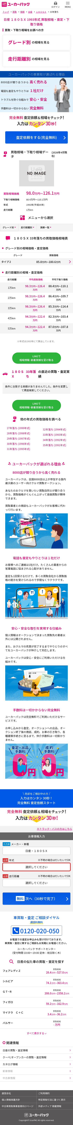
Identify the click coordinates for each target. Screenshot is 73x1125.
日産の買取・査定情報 (15, 1050)
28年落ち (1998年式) (18, 433)
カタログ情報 (10, 1064)
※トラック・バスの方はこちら (54, 829)
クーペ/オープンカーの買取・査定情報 (24, 1057)
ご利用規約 (44, 1093)
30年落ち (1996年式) (18, 443)
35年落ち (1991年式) (54, 445)
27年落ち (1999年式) (18, 428)
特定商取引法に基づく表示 (52, 1099)
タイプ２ (6, 261)
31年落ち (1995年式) (18, 449)
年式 (11, 860)
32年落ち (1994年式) (54, 429)
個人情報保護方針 (11, 1099)
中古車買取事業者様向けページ (17, 1106)
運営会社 (6, 1093)
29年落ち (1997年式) (18, 438)
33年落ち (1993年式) (54, 434)
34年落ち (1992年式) (54, 440)
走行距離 (14, 876)
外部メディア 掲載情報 (49, 1106)
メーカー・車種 (20, 844)
